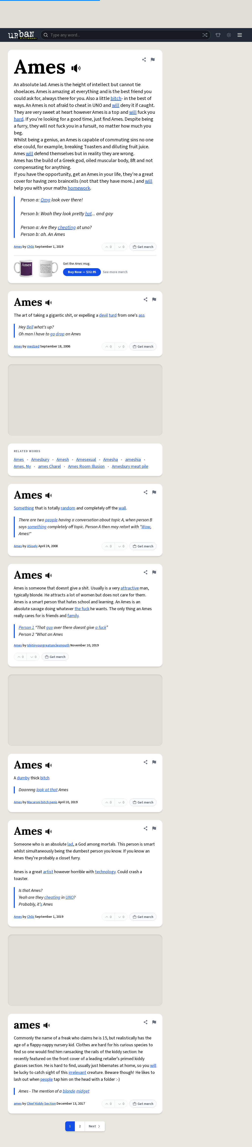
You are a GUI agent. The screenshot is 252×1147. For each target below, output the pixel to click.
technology (105, 872)
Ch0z (30, 246)
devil (103, 315)
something (37, 527)
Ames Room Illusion (86, 466)
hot (88, 213)
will (115, 105)
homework (79, 188)
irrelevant (77, 1072)
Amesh (63, 460)
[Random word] (205, 35)
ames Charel (49, 466)
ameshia (133, 460)
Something (24, 508)
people (51, 520)
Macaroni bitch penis (42, 802)
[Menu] (239, 35)
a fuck (100, 627)
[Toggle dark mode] (228, 35)
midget (82, 1091)
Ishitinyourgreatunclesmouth (48, 645)
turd (113, 315)
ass (142, 315)
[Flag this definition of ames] (154, 1022)
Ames (18, 246)
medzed (33, 346)
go (52, 334)
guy (49, 627)
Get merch (143, 247)
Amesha (110, 460)
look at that (47, 790)
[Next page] (95, 1126)
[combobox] (125, 35)
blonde (69, 1091)
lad (70, 844)
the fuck (82, 609)
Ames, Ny (22, 466)
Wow (146, 527)
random (68, 508)
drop (60, 334)
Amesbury (40, 460)
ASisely (32, 546)
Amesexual (86, 460)
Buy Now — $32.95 (82, 272)
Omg (45, 200)
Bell (30, 327)
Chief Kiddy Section (41, 1103)
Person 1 (26, 627)
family (73, 616)
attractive (130, 588)
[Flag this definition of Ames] (153, 60)
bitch (115, 98)
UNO (69, 897)
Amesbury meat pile (130, 466)
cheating (67, 227)
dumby (23, 778)
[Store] (218, 35)
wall (122, 508)
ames (18, 1103)
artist (48, 872)
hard (18, 119)
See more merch (115, 272)
